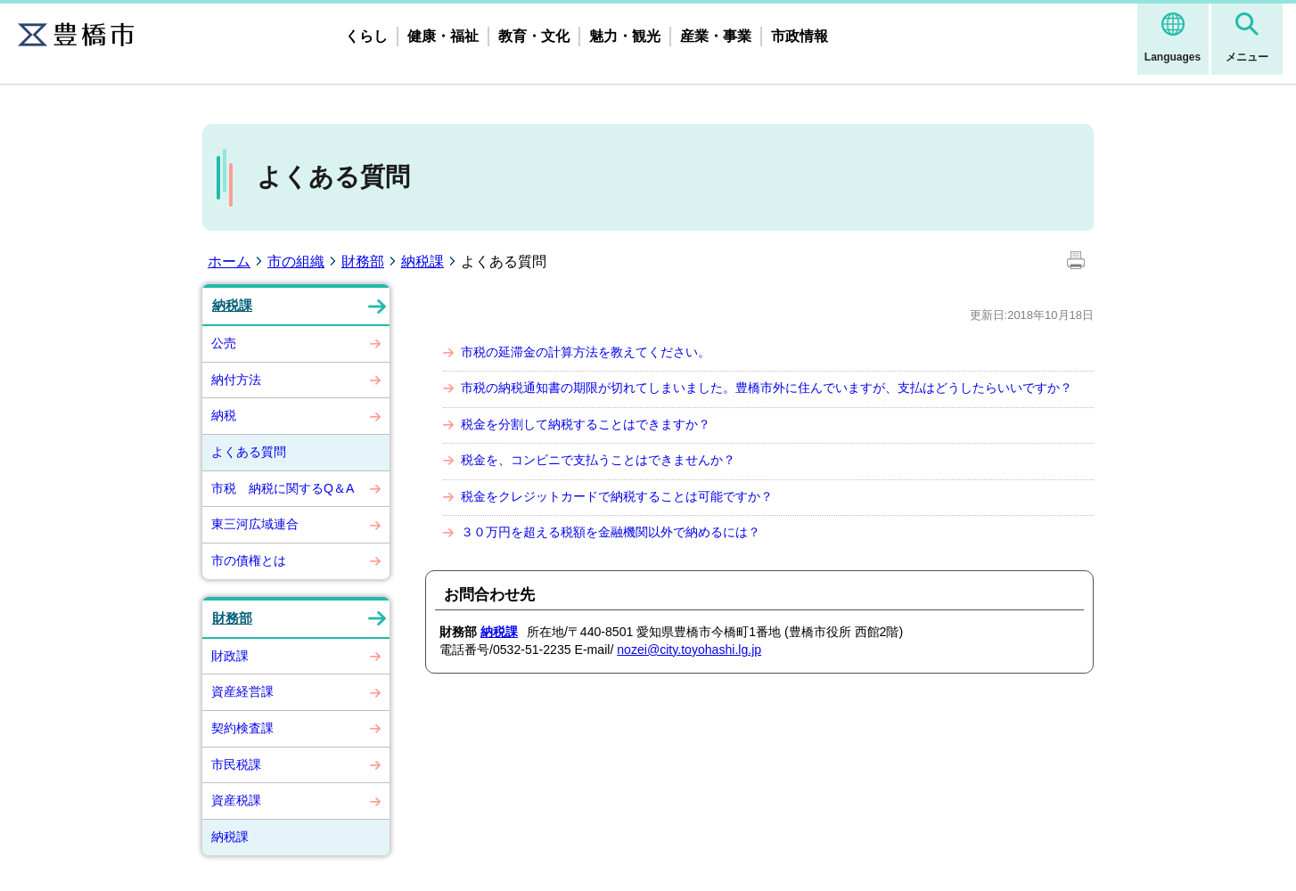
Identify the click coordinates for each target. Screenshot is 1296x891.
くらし (366, 36)
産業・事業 (715, 36)
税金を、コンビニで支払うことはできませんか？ (598, 460)
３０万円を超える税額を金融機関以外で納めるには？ (610, 532)
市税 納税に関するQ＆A (282, 488)
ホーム (229, 261)
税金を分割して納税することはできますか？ (585, 424)
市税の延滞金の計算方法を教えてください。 (585, 352)
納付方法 (236, 379)
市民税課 (236, 764)
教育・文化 (534, 36)
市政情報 (799, 36)
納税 (223, 415)
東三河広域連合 (255, 524)
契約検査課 (242, 728)
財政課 (230, 656)
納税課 (422, 261)
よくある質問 (248, 452)
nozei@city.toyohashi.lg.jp (689, 649)
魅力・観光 (624, 36)
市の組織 (295, 261)
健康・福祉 (443, 36)
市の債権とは (248, 560)
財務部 (362, 261)
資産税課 (236, 800)
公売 (223, 343)
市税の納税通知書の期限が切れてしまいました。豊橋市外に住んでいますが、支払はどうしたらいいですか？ (766, 387)
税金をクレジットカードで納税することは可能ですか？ (617, 496)
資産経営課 (242, 691)
